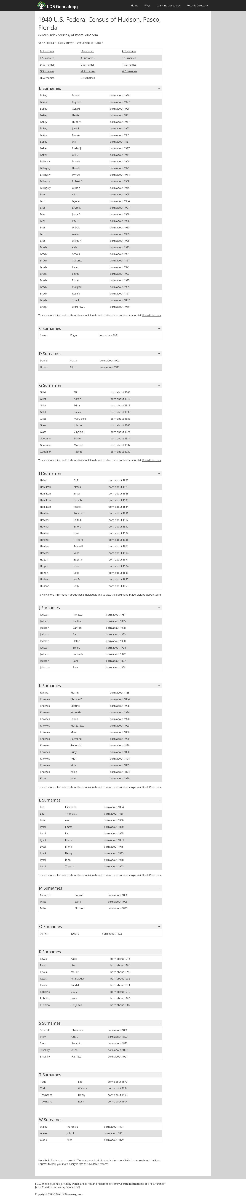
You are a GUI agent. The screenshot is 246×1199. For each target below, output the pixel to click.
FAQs (147, 5)
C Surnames (47, 58)
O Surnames (87, 78)
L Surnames (87, 64)
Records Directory (197, 5)
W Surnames (129, 71)
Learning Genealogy (168, 5)
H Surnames (47, 78)
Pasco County (64, 42)
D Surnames (47, 64)
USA (40, 42)
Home (134, 5)
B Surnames (47, 51)
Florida (50, 42)
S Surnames (129, 58)
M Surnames (87, 71)
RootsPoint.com (151, 315)
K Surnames (87, 58)
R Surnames (129, 51)
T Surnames (129, 64)
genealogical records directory (105, 1160)
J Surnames (87, 51)
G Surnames (47, 71)
